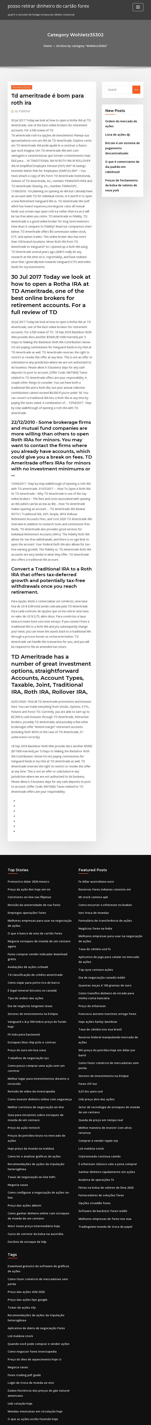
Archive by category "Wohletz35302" (81, 45)
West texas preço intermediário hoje (30, 1059)
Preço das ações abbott (22, 1040)
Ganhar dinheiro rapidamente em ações (103, 1018)
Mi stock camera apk (91, 784)
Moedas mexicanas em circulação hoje (32, 1226)
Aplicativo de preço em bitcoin (27, 1332)
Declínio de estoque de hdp (25, 1073)
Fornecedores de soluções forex (98, 1040)
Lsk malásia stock (89, 997)
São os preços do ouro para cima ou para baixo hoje (40, 1310)
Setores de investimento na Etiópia (29, 882)
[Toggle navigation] (138, 7)
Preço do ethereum (90, 884)
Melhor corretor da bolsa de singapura (32, 1281)
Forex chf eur (86, 942)
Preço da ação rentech (22, 978)
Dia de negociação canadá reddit (99, 858)
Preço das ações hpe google (25, 1123)
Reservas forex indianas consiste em (101, 777)
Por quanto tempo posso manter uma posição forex (39, 1248)
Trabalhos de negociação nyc (26, 918)
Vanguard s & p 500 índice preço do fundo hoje (37, 890)
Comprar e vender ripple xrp (96, 990)
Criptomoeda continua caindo (97, 1004)
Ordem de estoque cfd (22, 1375)
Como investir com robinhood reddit (30, 1360)
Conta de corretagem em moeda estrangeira (36, 1267)
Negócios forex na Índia (93, 813)
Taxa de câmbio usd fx (92, 832)
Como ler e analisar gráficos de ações (31, 1000)
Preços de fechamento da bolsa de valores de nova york (121, 174)
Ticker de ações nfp (20, 1131)
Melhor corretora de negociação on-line (33, 959)
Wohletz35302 (20, 86)
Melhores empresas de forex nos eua (101, 1062)
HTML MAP (122, 1418)
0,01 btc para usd (88, 949)
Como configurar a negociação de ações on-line (37, 1033)
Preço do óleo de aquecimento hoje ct (31, 1178)
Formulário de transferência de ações (102, 806)
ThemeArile (109, 1418)
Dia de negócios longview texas (27, 875)
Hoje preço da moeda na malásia (28, 992)
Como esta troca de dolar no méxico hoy (33, 1317)
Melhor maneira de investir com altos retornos (107, 982)
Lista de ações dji (116, 132)
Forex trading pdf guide (23, 1193)
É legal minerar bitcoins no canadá (29, 861)
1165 (10, 1396)
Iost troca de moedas (91, 799)
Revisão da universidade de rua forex (31, 791)
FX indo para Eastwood (22, 897)
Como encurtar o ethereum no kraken (101, 791)
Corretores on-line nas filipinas (27, 784)
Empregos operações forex (24, 799)
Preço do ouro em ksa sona (24, 911)
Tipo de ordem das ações (23, 868)
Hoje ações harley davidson (95, 898)
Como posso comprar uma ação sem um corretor (38, 926)
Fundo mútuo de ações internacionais (31, 1303)
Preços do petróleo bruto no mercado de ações (37, 985)
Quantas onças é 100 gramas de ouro (101, 865)
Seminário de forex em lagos (26, 1288)
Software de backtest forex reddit (99, 1055)
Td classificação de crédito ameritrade (32, 846)
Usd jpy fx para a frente (22, 1274)
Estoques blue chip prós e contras (28, 904)
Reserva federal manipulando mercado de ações (109, 913)
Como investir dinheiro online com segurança (36, 952)
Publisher (22, 110)
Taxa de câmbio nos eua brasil (97, 906)
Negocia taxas (17, 1026)
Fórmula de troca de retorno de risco (31, 1295)
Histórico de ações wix (22, 1382)
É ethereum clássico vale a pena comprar (104, 1011)
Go (136, 89)
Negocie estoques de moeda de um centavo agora (39, 825)
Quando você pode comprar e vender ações (35, 1164)
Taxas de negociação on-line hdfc (29, 1018)
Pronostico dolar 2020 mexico (26, 770)
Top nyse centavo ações (93, 851)
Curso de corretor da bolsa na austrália (32, 1066)
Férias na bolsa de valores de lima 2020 (102, 1033)
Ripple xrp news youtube (23, 1346)
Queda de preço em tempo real (98, 975)
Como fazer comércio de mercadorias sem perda (109, 927)
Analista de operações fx (93, 1026)
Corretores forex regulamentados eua (31, 1367)
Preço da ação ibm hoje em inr (27, 777)
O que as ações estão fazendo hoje (29, 1233)
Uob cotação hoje (18, 1219)
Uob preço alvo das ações (94, 956)
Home (50, 45)
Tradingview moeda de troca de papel (102, 1069)
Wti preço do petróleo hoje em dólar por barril (107, 920)
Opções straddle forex (92, 1047)
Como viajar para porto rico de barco (31, 854)
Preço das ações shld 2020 (24, 1116)
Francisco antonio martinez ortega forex (103, 891)
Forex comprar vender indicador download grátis (39, 832)
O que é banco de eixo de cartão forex (31, 817)
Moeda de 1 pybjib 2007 (22, 1389)
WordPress (66, 1418)
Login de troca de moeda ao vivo (28, 1200)
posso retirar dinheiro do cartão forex (44, 5)
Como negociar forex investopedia (29, 1171)
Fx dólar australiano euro (94, 770)
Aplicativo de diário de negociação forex (33, 1149)
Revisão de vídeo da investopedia (29, 945)
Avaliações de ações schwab (25, 839)
